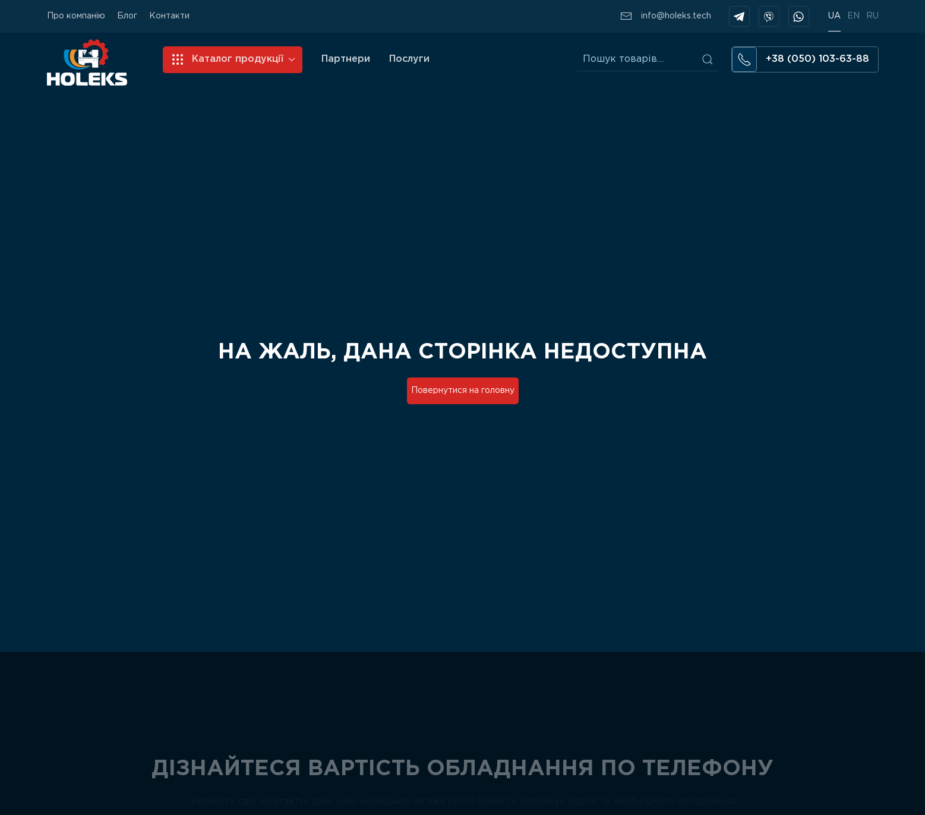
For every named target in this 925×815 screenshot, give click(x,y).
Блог (127, 16)
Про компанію (76, 16)
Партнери (345, 59)
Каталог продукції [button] (232, 59)
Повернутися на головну (462, 390)
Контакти (169, 16)
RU (872, 16)
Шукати (707, 59)
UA (834, 16)
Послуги (409, 59)
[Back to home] (87, 62)
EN (853, 16)
